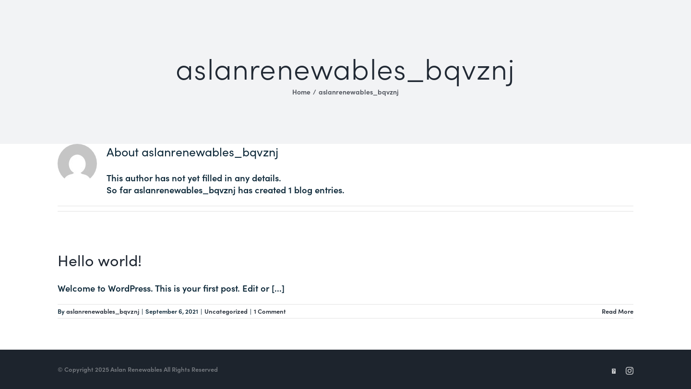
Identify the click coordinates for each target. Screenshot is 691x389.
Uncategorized (226, 311)
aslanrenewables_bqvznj (102, 311)
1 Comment (270, 311)
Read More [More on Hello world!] (617, 311)
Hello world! (100, 260)
